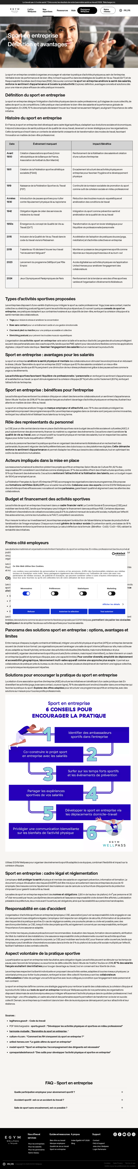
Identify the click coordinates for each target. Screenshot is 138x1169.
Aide (73, 10)
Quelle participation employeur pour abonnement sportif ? (44, 1092)
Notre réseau (107, 10)
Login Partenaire (99, 1149)
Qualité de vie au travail (59, 1146)
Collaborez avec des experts (86, 485)
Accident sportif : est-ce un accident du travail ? (39, 1100)
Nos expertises (47, 10)
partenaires (68, 488)
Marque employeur (57, 1143)
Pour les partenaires (36, 1149)
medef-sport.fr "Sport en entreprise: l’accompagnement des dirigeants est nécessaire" (54, 1047)
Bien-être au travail (57, 1140)
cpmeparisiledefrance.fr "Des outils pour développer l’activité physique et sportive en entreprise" (60, 1052)
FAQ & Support (99, 1143)
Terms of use (130, 1163)
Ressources (62, 10)
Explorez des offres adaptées (48, 687)
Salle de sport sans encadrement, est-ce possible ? (40, 1107)
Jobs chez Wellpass (101, 1146)
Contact (96, 1140)
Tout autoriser (106, 611)
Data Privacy (118, 1163)
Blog (73, 1143)
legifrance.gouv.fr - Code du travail (27, 1020)
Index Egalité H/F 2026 (80, 1140)
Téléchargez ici (109, 2)
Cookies (107, 1163)
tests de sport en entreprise (45, 990)
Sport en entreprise (58, 1149)
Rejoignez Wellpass (85, 10)
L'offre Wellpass (32, 10)
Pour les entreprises (36, 1143)
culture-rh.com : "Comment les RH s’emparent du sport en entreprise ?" (46, 1036)
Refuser (31, 611)
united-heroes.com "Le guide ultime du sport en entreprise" (40, 1041)
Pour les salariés (34, 1146)
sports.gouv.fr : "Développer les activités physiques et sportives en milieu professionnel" (77, 1026)
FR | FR (127, 10)
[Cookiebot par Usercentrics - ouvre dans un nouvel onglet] (114, 554)
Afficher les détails (111, 604)
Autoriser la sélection (69, 611)
